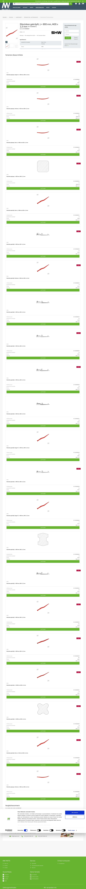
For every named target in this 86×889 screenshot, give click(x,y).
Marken (33, 12)
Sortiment (27, 12)
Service (49, 12)
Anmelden (68, 37)
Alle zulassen (75, 868)
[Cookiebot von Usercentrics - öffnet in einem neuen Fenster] (9, 886)
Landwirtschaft (19, 17)
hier (68, 45)
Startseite (5, 17)
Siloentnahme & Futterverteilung (46, 17)
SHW (7, 72)
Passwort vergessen (76, 38)
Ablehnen (74, 873)
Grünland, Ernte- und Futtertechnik (31, 17)
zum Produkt (43, 86)
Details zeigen (71, 886)
